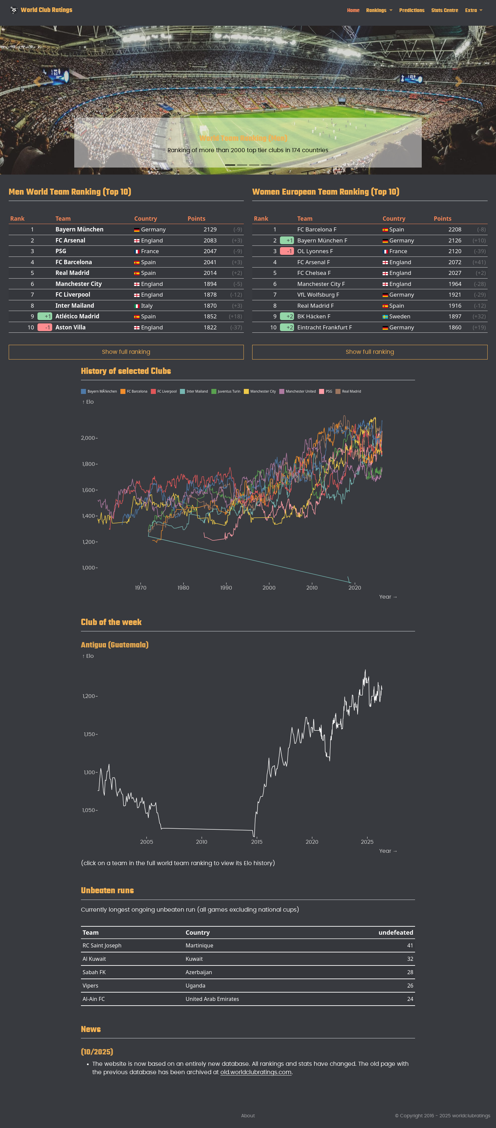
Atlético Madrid (77, 316)
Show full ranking (126, 352)
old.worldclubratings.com (256, 1072)
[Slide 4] (266, 165)
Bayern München (80, 229)
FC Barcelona (74, 262)
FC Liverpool (73, 294)
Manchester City (79, 284)
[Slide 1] (230, 165)
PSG (61, 251)
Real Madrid (72, 273)
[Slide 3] (254, 165)
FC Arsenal (70, 240)
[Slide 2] (242, 165)
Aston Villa (71, 327)
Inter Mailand (75, 305)
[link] (379, 10)
